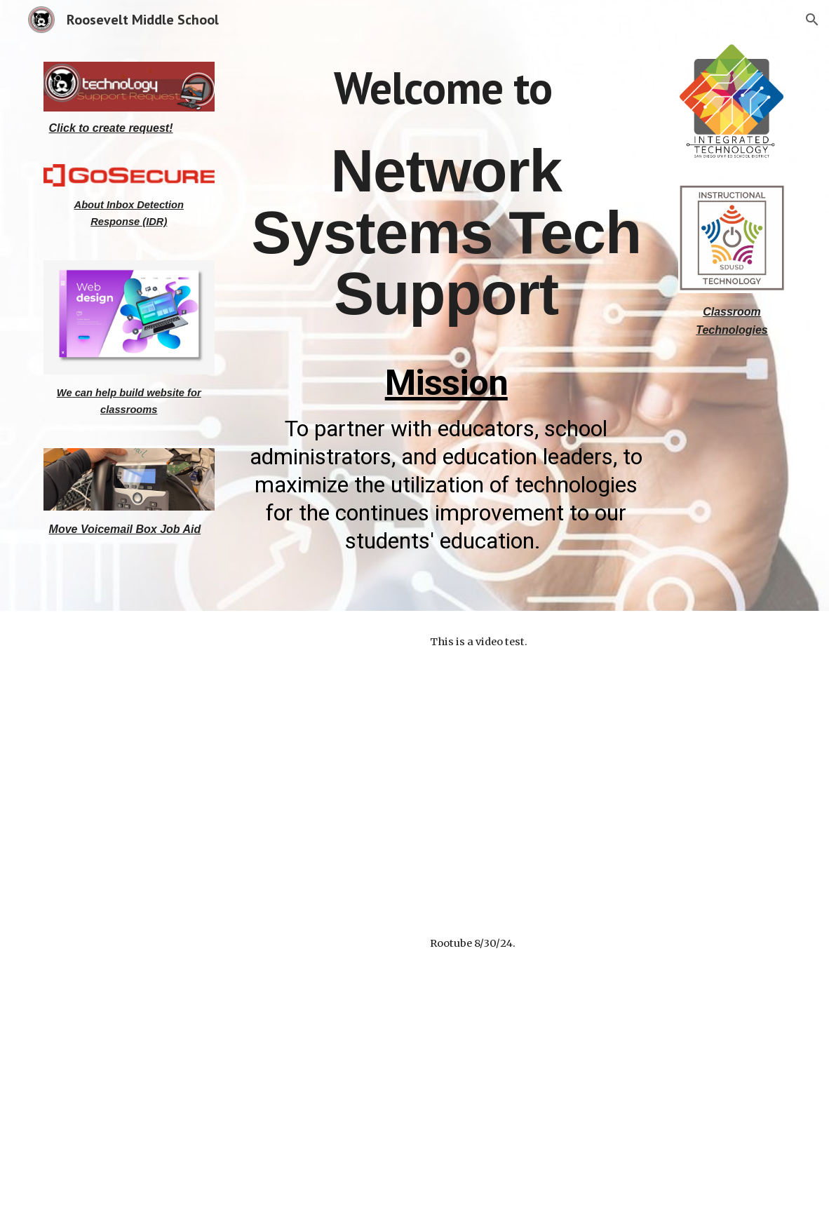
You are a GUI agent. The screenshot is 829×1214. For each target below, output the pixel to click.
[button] (812, 19)
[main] (129, 128)
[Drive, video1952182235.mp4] (224, 1063)
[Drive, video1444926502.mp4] (224, 762)
